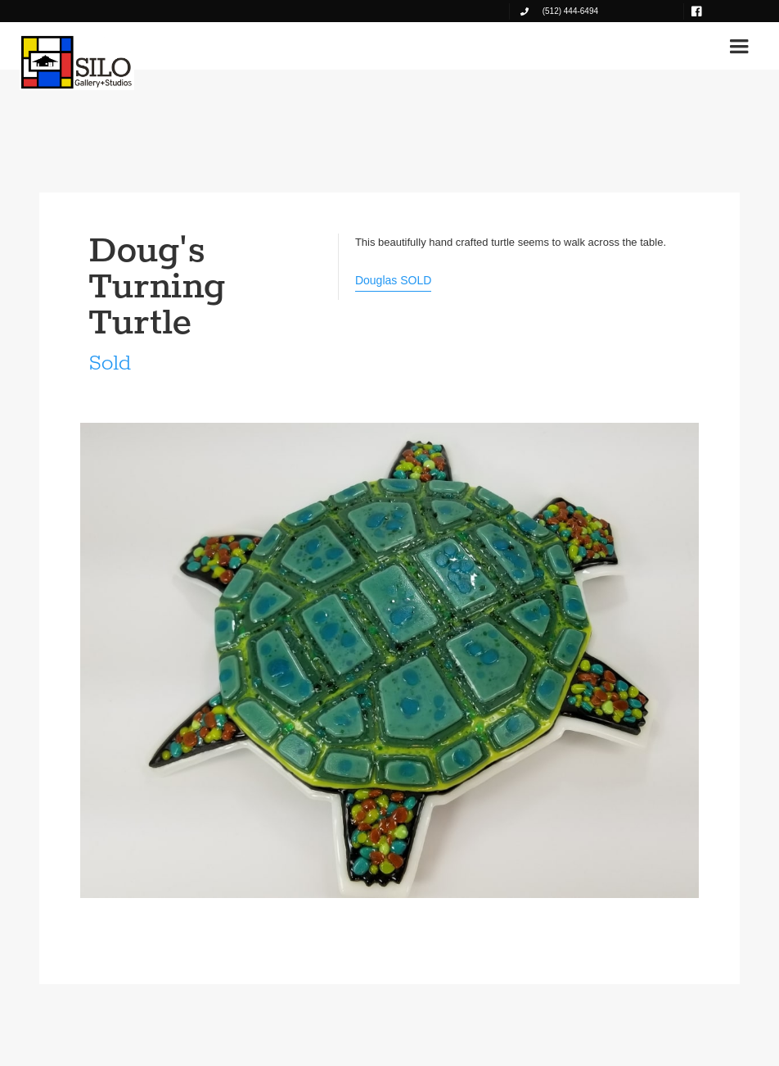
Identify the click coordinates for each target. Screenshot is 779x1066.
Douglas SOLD (393, 280)
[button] (738, 46)
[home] (77, 62)
